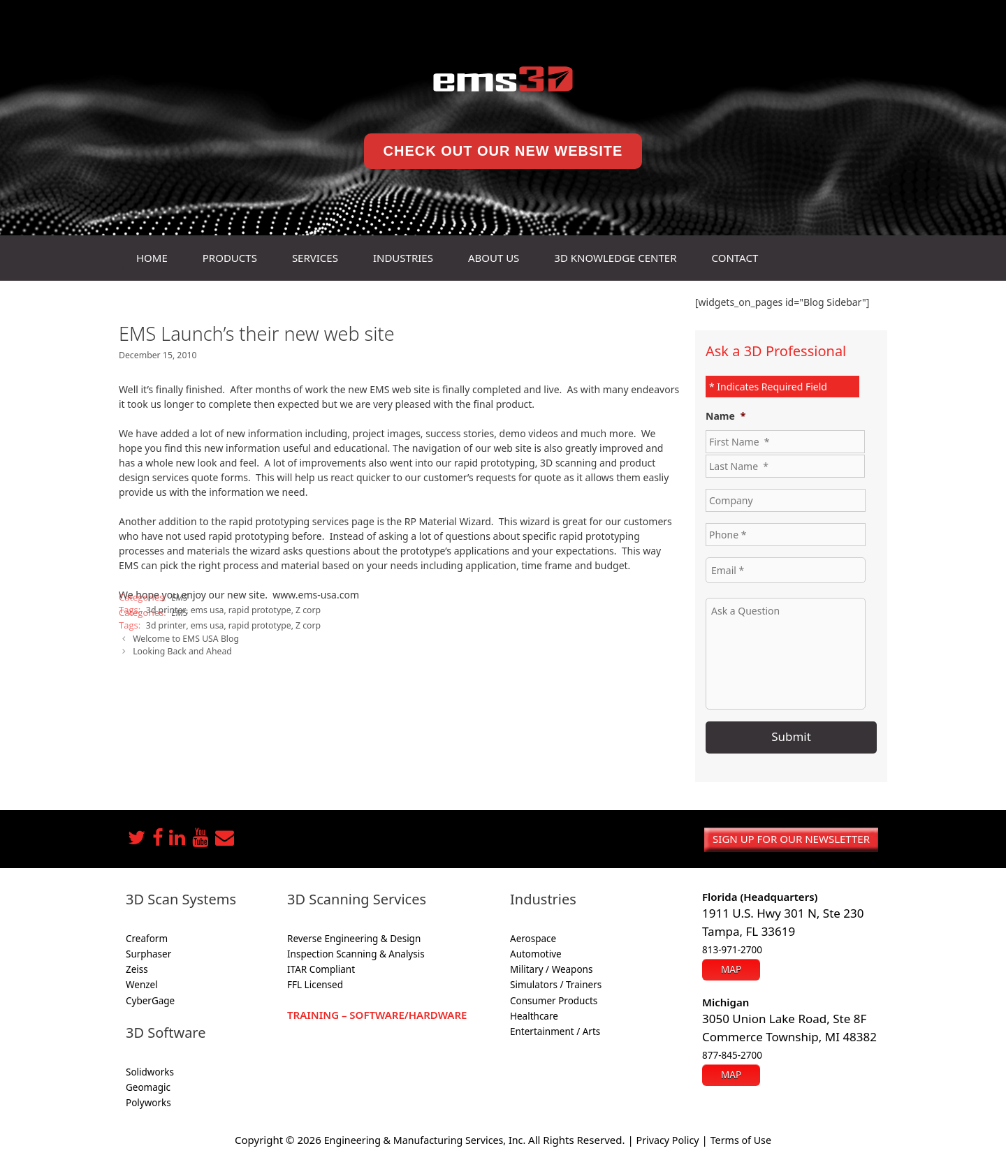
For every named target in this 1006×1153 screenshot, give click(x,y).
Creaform (147, 936)
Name (725, 416)
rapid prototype (255, 609)
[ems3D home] (503, 78)
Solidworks (150, 1070)
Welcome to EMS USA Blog (184, 636)
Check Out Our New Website (503, 151)
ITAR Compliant (321, 968)
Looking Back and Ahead (180, 648)
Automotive (536, 952)
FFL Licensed (315, 983)
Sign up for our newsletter (791, 837)
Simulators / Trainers (556, 983)
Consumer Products (553, 998)
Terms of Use (747, 1138)
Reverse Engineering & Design (354, 936)
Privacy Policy (671, 1138)
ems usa (204, 609)
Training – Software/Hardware (377, 1013)
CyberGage (150, 998)
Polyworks (148, 1101)
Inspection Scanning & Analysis (356, 952)
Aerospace (533, 936)
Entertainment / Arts (555, 1030)
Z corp (302, 609)
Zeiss (137, 968)
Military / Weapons (551, 968)
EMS (179, 596)
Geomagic (148, 1086)
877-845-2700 (732, 1052)
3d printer (165, 623)
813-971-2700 (732, 948)
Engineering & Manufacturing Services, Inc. (421, 1138)
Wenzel (142, 983)
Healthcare (534, 1014)
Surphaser (148, 952)
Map (731, 966)
